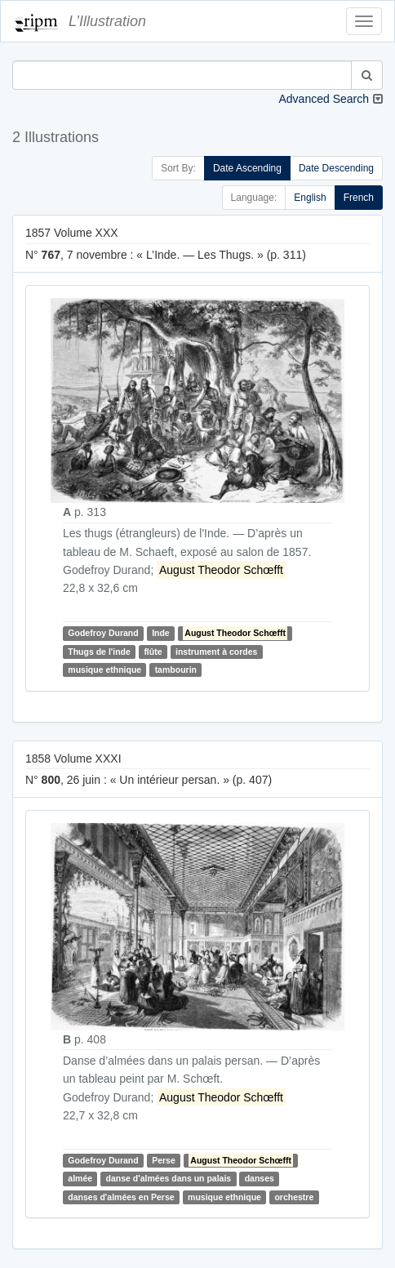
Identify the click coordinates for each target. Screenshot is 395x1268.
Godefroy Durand (103, 633)
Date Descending (336, 168)
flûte (153, 651)
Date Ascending (247, 168)
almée (80, 1179)
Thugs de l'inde (99, 651)
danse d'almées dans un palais (169, 1179)
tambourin (176, 669)
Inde (161, 633)
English (310, 197)
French (359, 197)
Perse (163, 1160)
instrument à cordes (216, 651)
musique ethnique (104, 669)
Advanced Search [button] (323, 98)
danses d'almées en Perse (121, 1197)
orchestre (293, 1197)
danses (259, 1179)
